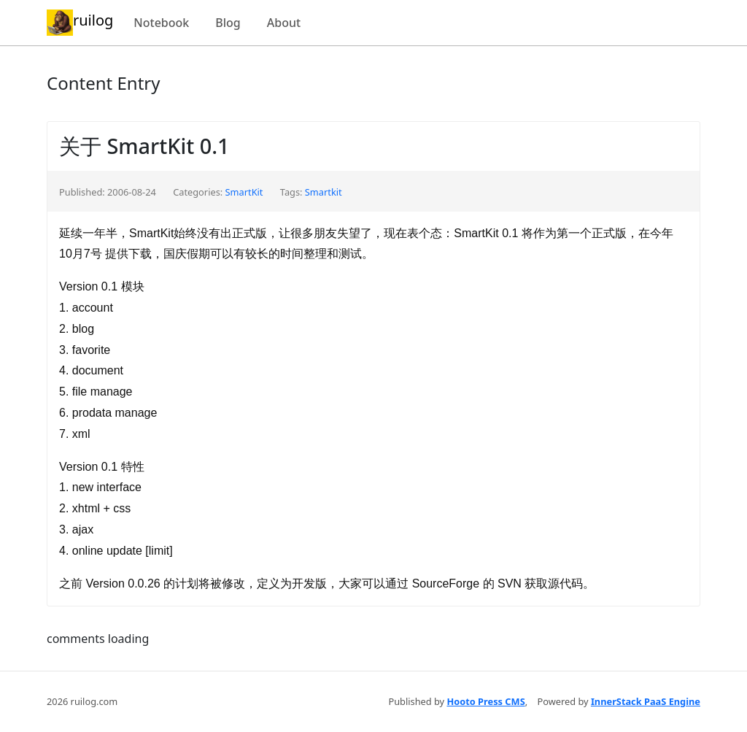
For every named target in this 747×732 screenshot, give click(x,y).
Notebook (161, 23)
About (284, 23)
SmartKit (244, 192)
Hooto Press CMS (485, 701)
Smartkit (323, 192)
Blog (227, 23)
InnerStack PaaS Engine (645, 701)
